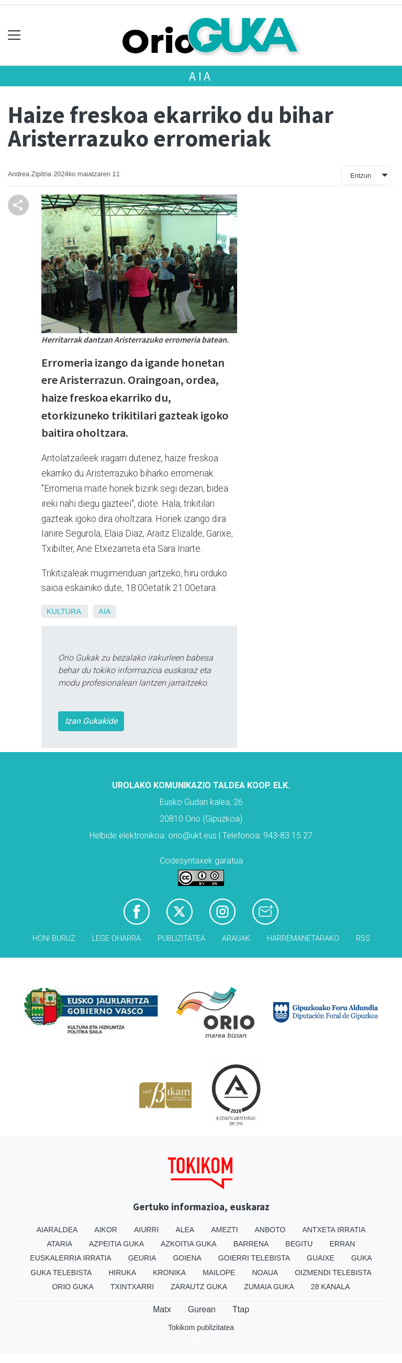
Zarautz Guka (199, 1286)
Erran (342, 1244)
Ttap (240, 1309)
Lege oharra (116, 938)
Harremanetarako (303, 938)
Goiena (187, 1258)
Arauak (236, 938)
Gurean (202, 1309)
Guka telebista (61, 1272)
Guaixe (320, 1258)
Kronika (169, 1272)
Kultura (64, 611)
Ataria (60, 1244)
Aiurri (146, 1229)
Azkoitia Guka (189, 1244)
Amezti (224, 1229)
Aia (201, 76)
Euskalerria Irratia (70, 1258)
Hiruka (122, 1272)
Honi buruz (53, 938)
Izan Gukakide (91, 721)
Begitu (298, 1244)
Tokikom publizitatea (201, 1327)
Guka (361, 1258)
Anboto (270, 1229)
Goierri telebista (254, 1258)
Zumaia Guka (269, 1286)
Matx (162, 1309)
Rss (363, 938)
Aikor (105, 1229)
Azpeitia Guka (116, 1244)
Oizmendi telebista (333, 1272)
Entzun (360, 175)
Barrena (251, 1244)
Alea (184, 1229)
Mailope (219, 1272)
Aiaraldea (57, 1229)
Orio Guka (72, 1286)
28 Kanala (330, 1286)
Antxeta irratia (333, 1229)
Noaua (265, 1272)
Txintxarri (132, 1286)
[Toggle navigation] (14, 35)
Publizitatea (181, 938)
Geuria (142, 1258)
